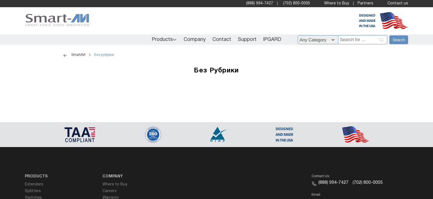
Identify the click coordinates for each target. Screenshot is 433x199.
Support (247, 39)
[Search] (398, 39)
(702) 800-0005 (296, 3)
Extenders (34, 184)
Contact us (397, 3)
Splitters (33, 191)
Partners (365, 3)
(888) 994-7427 (259, 3)
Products (162, 39)
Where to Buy (336, 3)
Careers (109, 191)
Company (195, 39)
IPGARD (272, 39)
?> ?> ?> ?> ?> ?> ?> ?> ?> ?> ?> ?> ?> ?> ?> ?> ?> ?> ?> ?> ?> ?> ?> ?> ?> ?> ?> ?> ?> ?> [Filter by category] (318, 39)
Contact (221, 39)
